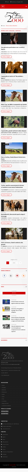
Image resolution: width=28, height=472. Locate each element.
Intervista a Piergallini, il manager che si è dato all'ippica (17, 310)
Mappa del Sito (5, 403)
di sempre (14, 295)
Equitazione (5, 144)
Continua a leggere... (6, 56)
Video (3, 396)
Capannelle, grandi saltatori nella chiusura (13, 131)
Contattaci (4, 401)
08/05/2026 (13, 324)
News (4, 63)
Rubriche (4, 389)
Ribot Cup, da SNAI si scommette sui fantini (14, 104)
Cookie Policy (5, 413)
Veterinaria (5, 456)
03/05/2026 (13, 299)
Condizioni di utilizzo (6, 405)
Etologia (5, 34)
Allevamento (5, 442)
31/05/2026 (13, 315)
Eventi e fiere (6, 444)
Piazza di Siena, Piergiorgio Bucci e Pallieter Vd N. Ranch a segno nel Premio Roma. (18, 319)
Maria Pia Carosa (23, 45)
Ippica (4, 91)
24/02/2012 (3, 45)
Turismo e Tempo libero (8, 451)
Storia (4, 449)
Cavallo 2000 (12, 465)
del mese (14, 293)
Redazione (4, 392)
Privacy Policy (5, 411)
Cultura (4, 446)
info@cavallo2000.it (7, 426)
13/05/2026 (13, 307)
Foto (3, 399)
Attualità (4, 387)
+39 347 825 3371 (6, 428)
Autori (3, 394)
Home (3, 25)
